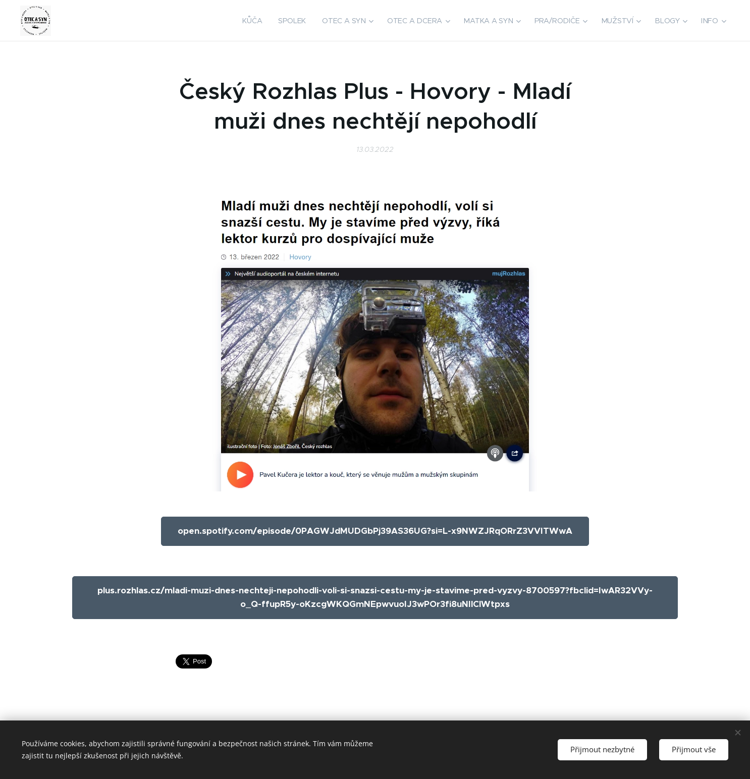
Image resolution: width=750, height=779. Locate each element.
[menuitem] (257, 20)
